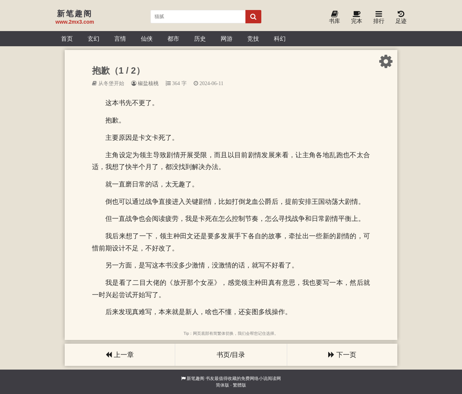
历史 (200, 38)
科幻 (280, 38)
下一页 (342, 354)
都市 (173, 38)
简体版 (222, 385)
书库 (334, 17)
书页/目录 (231, 354)
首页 (67, 38)
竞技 (253, 38)
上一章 (120, 354)
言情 (120, 38)
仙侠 (147, 38)
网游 (226, 38)
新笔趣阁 (195, 378)
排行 (378, 17)
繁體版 (239, 385)
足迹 (401, 17)
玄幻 (93, 38)
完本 (356, 17)
